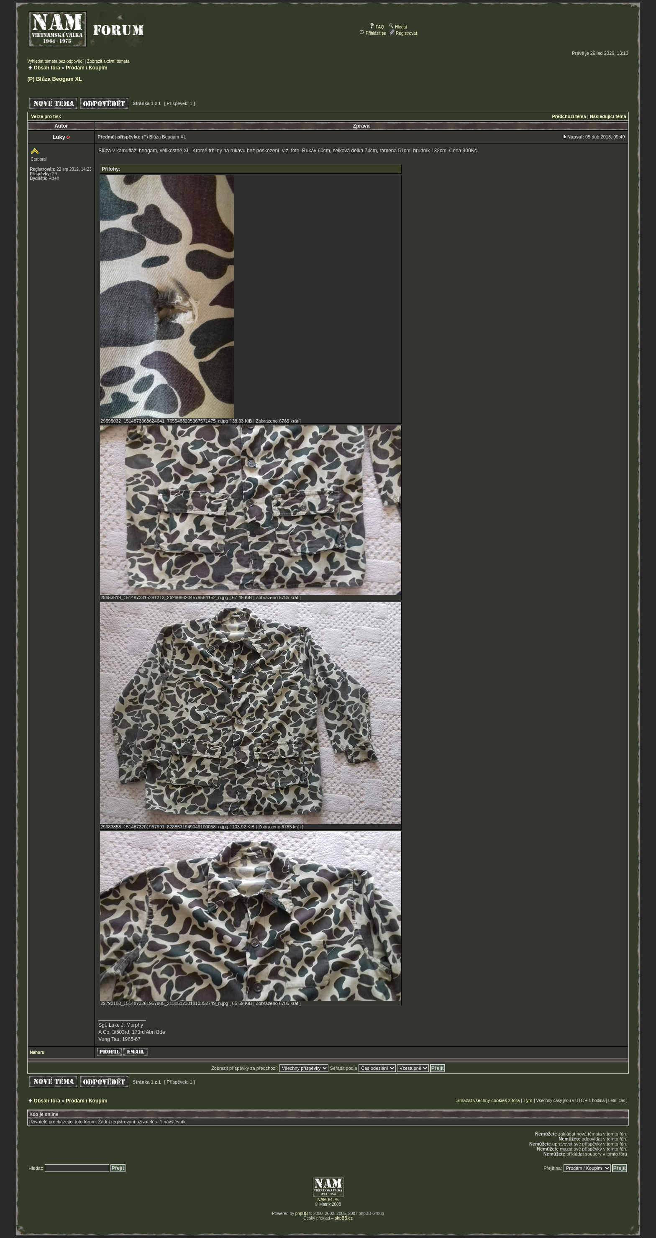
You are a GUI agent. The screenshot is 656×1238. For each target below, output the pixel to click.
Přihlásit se (372, 33)
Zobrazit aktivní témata (108, 61)
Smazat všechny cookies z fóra (488, 1100)
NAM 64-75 (328, 1199)
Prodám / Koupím (86, 68)
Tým (527, 1100)
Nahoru (37, 1052)
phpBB (301, 1213)
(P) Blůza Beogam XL (54, 79)
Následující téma (608, 116)
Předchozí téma (569, 116)
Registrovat (403, 33)
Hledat (398, 27)
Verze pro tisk (46, 116)
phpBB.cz (344, 1218)
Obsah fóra (47, 68)
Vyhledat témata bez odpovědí (55, 61)
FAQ (376, 27)
